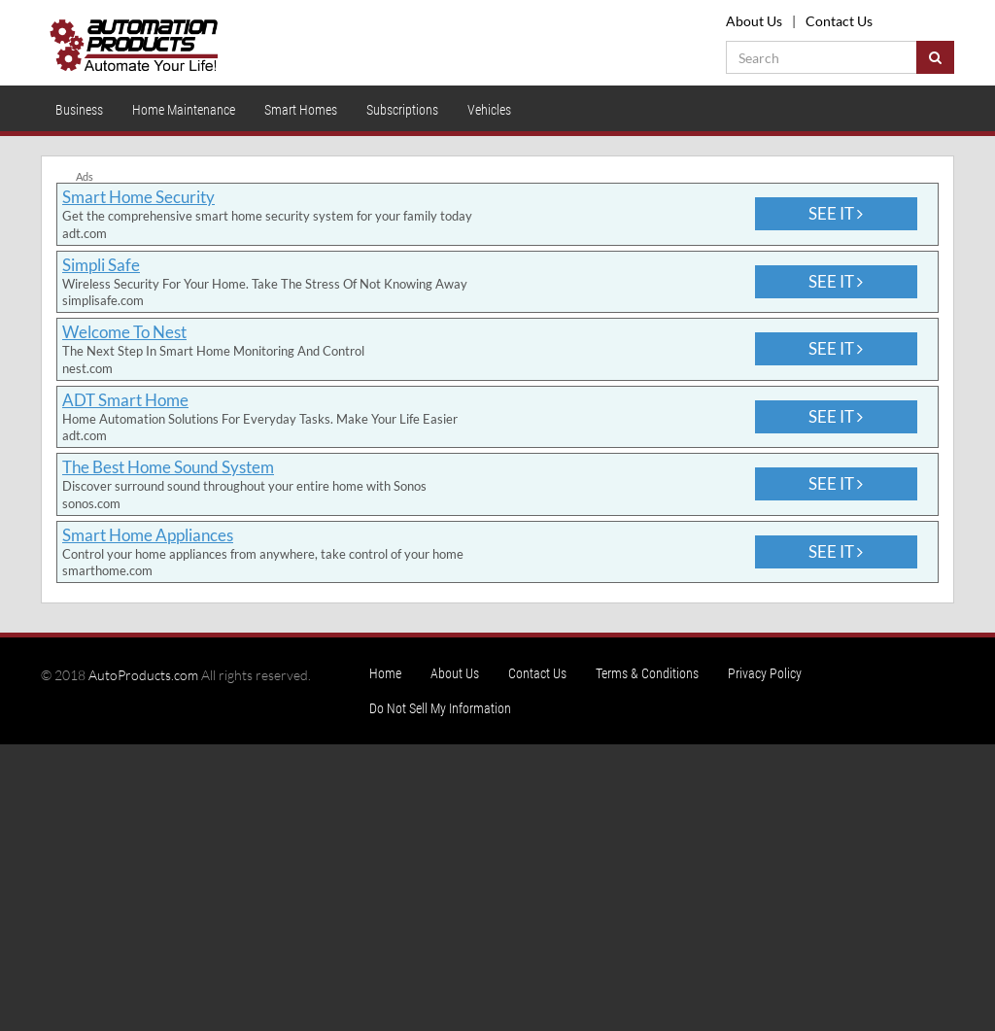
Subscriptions (402, 110)
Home (385, 673)
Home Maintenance (183, 110)
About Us (754, 21)
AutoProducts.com (143, 675)
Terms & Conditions (647, 673)
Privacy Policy (765, 673)
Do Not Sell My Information (440, 708)
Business (79, 110)
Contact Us (839, 21)
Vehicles (489, 110)
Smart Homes (300, 110)
